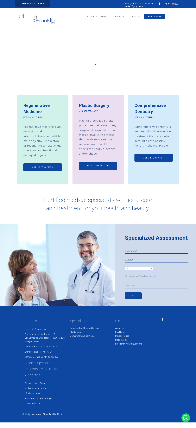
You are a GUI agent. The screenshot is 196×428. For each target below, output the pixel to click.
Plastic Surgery (77, 332)
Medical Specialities (98, 16)
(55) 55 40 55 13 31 (142, 6)
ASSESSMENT (154, 16)
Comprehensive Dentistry (82, 336)
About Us (120, 16)
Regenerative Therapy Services (85, 328)
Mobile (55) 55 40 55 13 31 (39, 351)
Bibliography (121, 340)
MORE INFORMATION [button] (42, 167)
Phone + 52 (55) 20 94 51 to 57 (42, 346)
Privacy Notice (122, 336)
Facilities (136, 16)
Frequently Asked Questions (128, 344)
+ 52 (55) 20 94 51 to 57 (144, 3)
